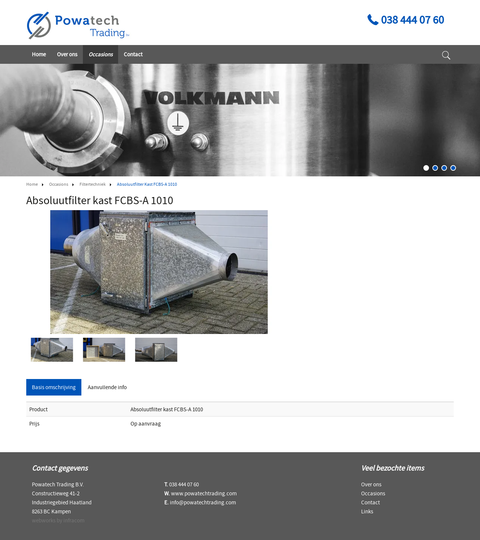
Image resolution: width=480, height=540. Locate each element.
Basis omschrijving (54, 387)
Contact (133, 54)
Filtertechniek (93, 184)
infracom (73, 520)
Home (39, 54)
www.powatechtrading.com (204, 493)
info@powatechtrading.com (203, 502)
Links (367, 511)
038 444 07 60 (404, 19)
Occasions (100, 54)
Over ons (67, 54)
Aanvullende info (107, 387)
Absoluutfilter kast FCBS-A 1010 (147, 184)
